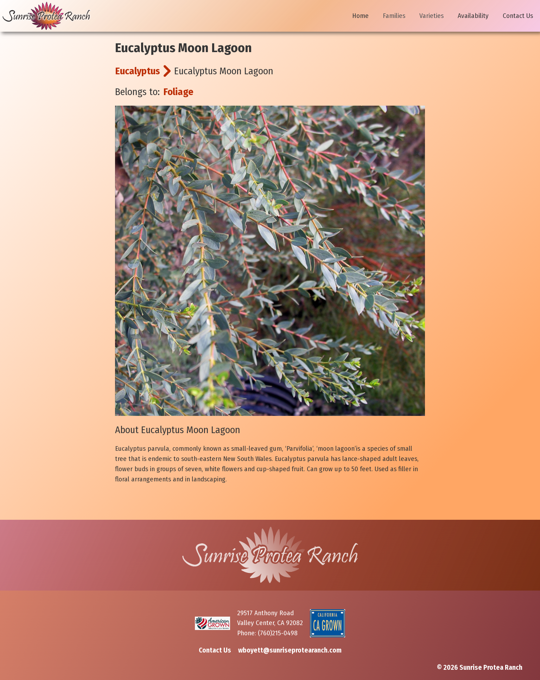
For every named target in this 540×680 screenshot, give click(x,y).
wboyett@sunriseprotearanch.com (290, 650)
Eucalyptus (137, 71)
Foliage (178, 92)
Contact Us (518, 16)
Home (360, 16)
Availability (473, 16)
